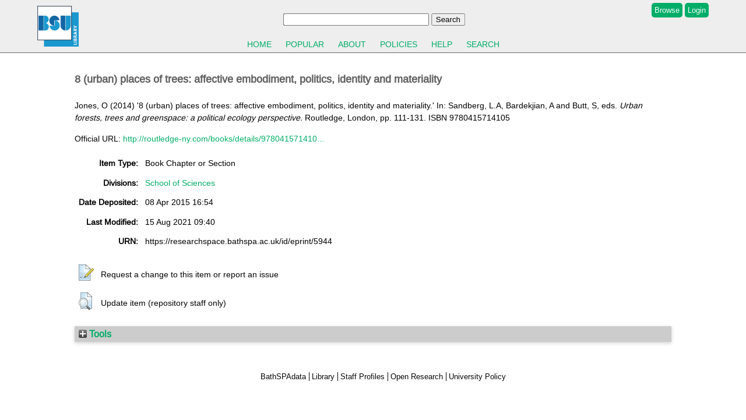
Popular (305, 44)
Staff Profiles (362, 376)
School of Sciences (180, 183)
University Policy (477, 376)
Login (697, 10)
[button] (86, 273)
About (352, 44)
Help (441, 44)
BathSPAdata (283, 376)
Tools (95, 334)
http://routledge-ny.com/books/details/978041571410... (223, 138)
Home (259, 44)
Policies (398, 44)
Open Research (416, 376)
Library (323, 376)
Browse (667, 10)
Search (482, 44)
